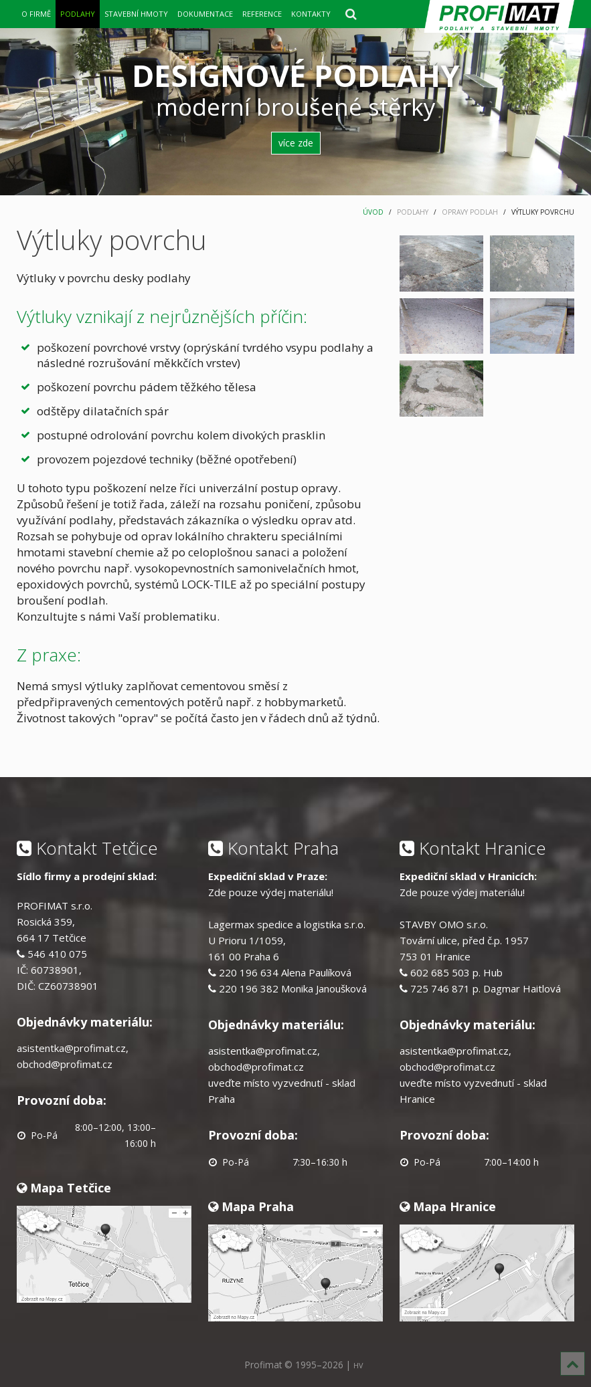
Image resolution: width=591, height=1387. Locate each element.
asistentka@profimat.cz (71, 1048)
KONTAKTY (311, 14)
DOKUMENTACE (205, 14)
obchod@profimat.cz (64, 1064)
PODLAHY (77, 14)
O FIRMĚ (36, 14)
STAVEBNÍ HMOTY (136, 14)
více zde (295, 142)
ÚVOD (373, 212)
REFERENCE (262, 14)
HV (358, 1365)
